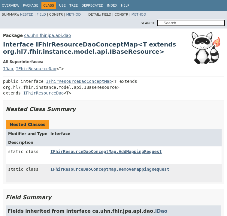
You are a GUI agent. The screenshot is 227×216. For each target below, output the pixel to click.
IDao (8, 68)
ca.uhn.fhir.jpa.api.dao (47, 35)
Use (62, 6)
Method (73, 14)
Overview (11, 6)
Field (41, 14)
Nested (26, 14)
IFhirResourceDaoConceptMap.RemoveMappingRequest (109, 169)
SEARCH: (148, 23)
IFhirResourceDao (36, 68)
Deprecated (92, 6)
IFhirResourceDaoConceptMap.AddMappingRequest (106, 151)
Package (30, 6)
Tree (73, 6)
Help (125, 6)
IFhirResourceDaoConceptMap (79, 81)
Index (112, 6)
